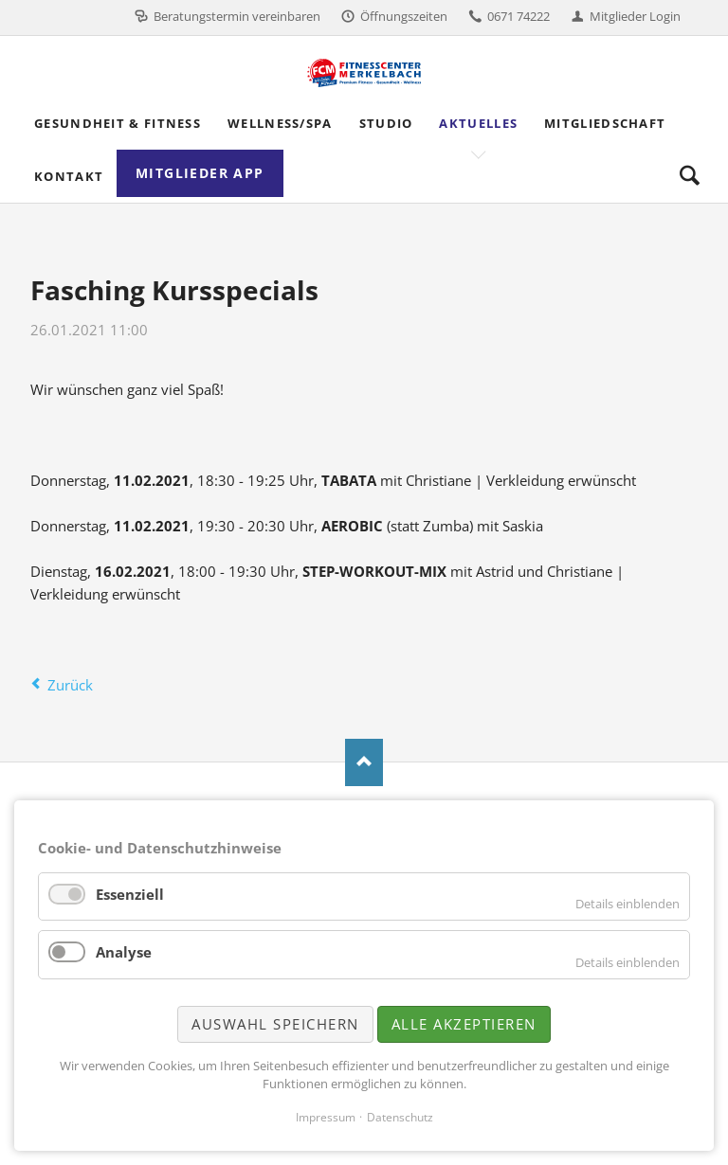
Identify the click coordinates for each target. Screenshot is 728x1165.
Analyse (124, 951)
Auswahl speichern (275, 1023)
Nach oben (364, 762)
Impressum (325, 1117)
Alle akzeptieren (464, 1023)
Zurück (70, 684)
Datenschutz (400, 1117)
